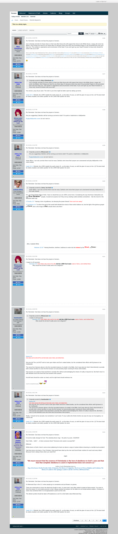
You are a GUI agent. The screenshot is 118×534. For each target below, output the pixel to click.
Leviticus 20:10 (83, 54)
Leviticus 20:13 (92, 52)
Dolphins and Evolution (93, 468)
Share (18, 64)
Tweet (18, 66)
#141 (103, 256)
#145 (103, 478)
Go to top (103, 526)
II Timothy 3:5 (30, 201)
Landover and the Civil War (70, 469)
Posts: (14, 61)
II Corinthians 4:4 (31, 204)
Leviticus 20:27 (33, 54)
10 (104, 520)
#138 (103, 109)
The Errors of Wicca (80, 468)
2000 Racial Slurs (84, 469)
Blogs (60, 13)
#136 (103, 38)
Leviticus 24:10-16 (44, 57)
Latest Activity (23, 30)
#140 (103, 181)
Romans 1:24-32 (98, 52)
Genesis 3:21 (33, 264)
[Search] (75, 33)
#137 (103, 74)
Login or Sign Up (101, 1)
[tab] (14, 30)
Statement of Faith (34, 13)
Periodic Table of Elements (50, 468)
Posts (14, 30)
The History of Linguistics (66, 468)
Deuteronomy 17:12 (67, 52)
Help (77, 526)
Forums (13, 13)
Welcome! (22, 13)
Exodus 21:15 (51, 54)
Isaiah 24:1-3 (30, 95)
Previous (76, 520)
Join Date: (16, 58)
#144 (103, 432)
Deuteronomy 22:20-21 (30, 57)
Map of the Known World (35, 468)
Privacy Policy (94, 526)
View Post (52, 80)
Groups (67, 13)
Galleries (53, 13)
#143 (103, 392)
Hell (74, 13)
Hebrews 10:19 (38, 247)
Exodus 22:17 (78, 52)
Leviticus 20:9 (71, 54)
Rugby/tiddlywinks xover (33, 118)
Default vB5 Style (18, 526)
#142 (103, 309)
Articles (45, 13)
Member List (25, 16)
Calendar (32, 16)
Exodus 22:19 (94, 54)
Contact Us (84, 526)
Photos (32, 30)
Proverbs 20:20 (66, 54)
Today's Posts (15, 16)
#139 (103, 145)
